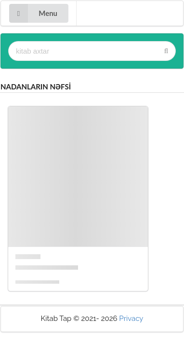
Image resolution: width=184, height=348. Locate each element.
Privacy (131, 318)
